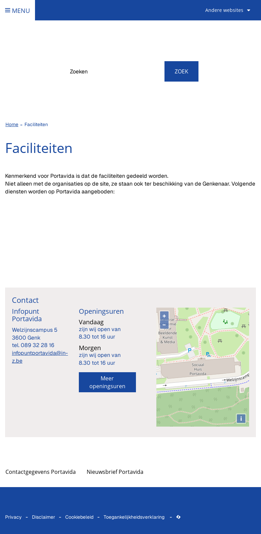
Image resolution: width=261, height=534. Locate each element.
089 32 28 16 (37, 345)
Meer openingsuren (107, 382)
